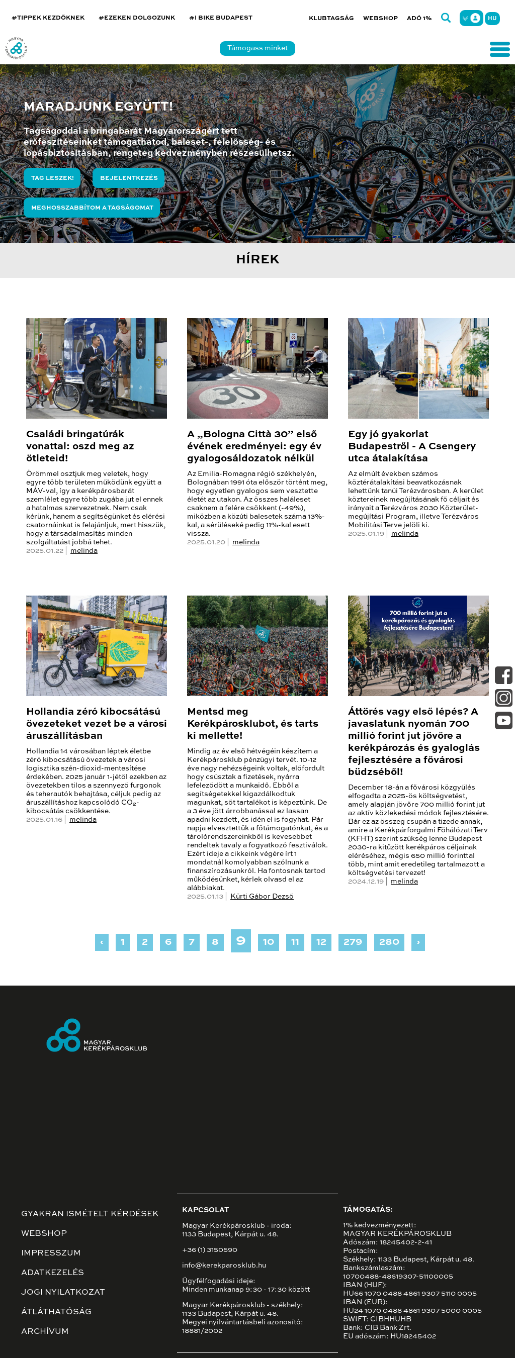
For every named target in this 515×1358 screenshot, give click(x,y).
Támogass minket (257, 48)
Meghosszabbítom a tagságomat (92, 208)
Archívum (45, 1332)
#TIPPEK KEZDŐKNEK (48, 18)
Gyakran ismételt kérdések (89, 1214)
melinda (84, 550)
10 (268, 942)
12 (321, 942)
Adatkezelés (52, 1273)
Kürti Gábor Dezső (262, 896)
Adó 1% (419, 19)
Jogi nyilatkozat (63, 1293)
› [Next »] (418, 942)
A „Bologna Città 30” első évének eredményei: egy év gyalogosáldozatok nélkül (254, 447)
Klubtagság (331, 19)
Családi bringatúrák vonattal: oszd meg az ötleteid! (80, 447)
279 (353, 942)
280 (389, 942)
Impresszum (51, 1253)
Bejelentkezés (129, 178)
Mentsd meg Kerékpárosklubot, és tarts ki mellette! (252, 724)
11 (295, 942)
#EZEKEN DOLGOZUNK (137, 18)
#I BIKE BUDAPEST (220, 18)
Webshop (380, 19)
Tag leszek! (52, 178)
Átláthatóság (56, 1312)
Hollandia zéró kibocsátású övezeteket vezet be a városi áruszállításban (96, 724)
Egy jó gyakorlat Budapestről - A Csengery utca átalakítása (412, 447)
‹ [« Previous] (102, 942)
